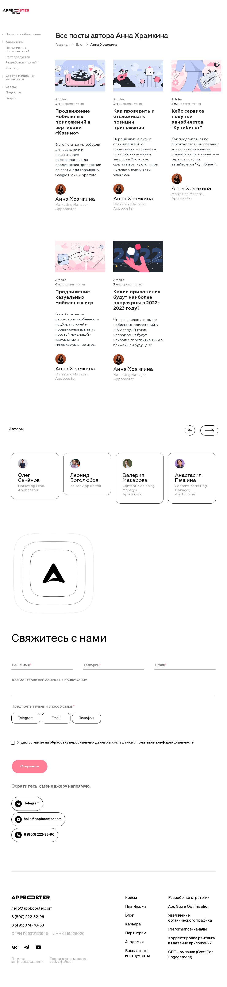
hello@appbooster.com (38, 819)
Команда (12, 68)
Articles (60, 99)
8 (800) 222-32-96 (34, 835)
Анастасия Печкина (188, 478)
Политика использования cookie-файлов (68, 961)
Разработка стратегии (188, 898)
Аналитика (14, 42)
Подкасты (13, 92)
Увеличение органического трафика (190, 918)
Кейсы (131, 898)
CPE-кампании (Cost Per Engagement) (190, 955)
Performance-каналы (187, 929)
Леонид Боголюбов (84, 478)
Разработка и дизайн (22, 62)
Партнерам (135, 933)
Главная (62, 45)
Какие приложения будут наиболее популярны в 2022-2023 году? (137, 300)
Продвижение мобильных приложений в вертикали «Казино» (73, 122)
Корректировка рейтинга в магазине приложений (191, 941)
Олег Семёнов (29, 478)
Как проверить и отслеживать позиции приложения (134, 119)
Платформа (135, 906)
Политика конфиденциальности (27, 961)
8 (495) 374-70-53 (27, 925)
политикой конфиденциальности (165, 743)
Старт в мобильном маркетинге (20, 77)
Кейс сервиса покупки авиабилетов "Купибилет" (188, 119)
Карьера (133, 924)
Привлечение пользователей (17, 49)
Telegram (25, 718)
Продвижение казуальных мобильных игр (74, 297)
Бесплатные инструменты (137, 954)
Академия (134, 942)
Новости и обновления (23, 34)
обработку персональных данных (79, 743)
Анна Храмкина (75, 199)
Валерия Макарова (135, 478)
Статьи (11, 87)
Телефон (86, 718)
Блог (80, 45)
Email (56, 718)
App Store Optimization (188, 906)
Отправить (29, 766)
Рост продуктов (18, 57)
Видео (11, 98)
